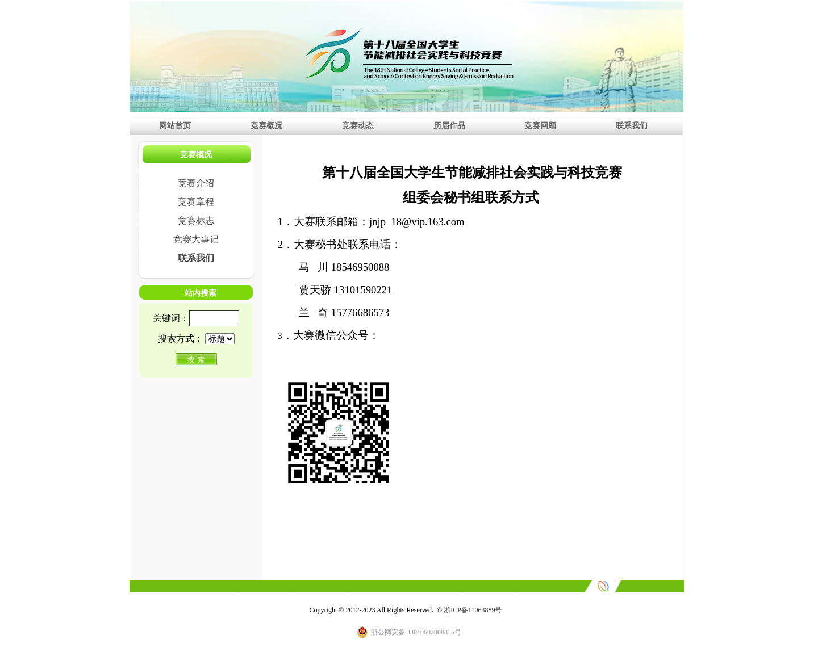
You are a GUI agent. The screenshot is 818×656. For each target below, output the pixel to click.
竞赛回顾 (540, 125)
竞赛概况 (266, 125)
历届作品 (449, 125)
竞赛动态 (358, 125)
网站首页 (175, 125)
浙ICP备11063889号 (473, 610)
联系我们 (632, 125)
